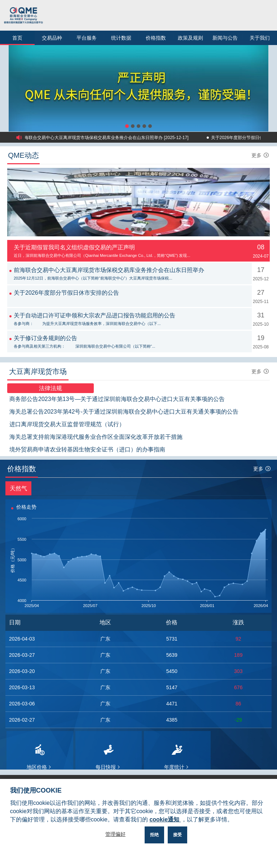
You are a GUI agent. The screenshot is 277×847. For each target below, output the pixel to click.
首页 (17, 38)
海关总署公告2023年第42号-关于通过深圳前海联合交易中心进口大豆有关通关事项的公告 (123, 412)
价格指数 (156, 38)
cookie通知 (165, 819)
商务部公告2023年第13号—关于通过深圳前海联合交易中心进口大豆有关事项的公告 (117, 399)
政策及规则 (190, 38)
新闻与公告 (225, 38)
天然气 (18, 488)
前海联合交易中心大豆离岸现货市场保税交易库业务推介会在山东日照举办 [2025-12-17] (106, 137)
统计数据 (121, 38)
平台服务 (86, 38)
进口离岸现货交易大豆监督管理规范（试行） (67, 424)
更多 (260, 155)
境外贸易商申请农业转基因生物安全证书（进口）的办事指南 (87, 449)
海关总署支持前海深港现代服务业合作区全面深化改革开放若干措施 (96, 437)
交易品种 (52, 38)
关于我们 (260, 38)
